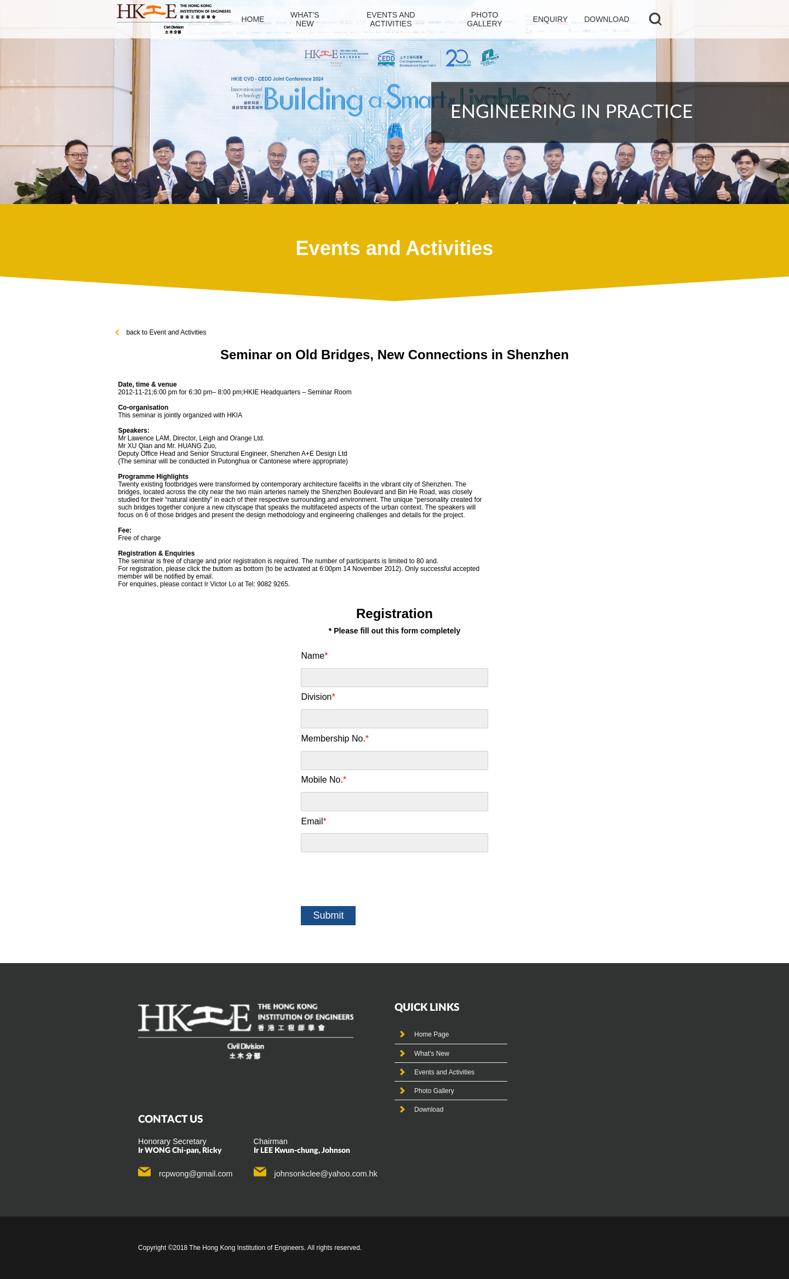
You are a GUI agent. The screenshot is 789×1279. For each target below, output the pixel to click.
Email (313, 821)
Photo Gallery (434, 1091)
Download (606, 19)
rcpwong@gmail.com (196, 1173)
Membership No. (335, 738)
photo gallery (484, 19)
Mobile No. (323, 779)
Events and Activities (444, 1072)
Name (314, 655)
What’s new (304, 19)
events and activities (391, 19)
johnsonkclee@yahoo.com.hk (326, 1173)
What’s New (431, 1053)
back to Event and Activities (161, 332)
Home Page (431, 1034)
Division (318, 696)
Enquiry (550, 19)
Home (252, 19)
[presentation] (384, 879)
